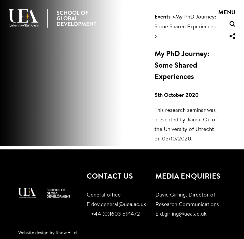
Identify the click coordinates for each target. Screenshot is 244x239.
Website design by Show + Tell (48, 233)
